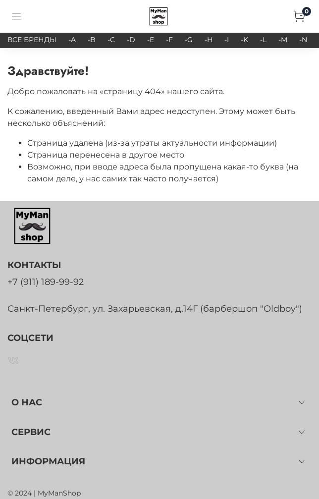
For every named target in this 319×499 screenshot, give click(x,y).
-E (150, 39)
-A (72, 39)
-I (226, 39)
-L (263, 39)
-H (209, 39)
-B (92, 39)
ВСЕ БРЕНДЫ (31, 39)
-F (169, 39)
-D (131, 39)
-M (282, 39)
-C (111, 39)
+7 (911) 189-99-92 (45, 282)
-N (303, 39)
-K (244, 39)
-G (189, 39)
